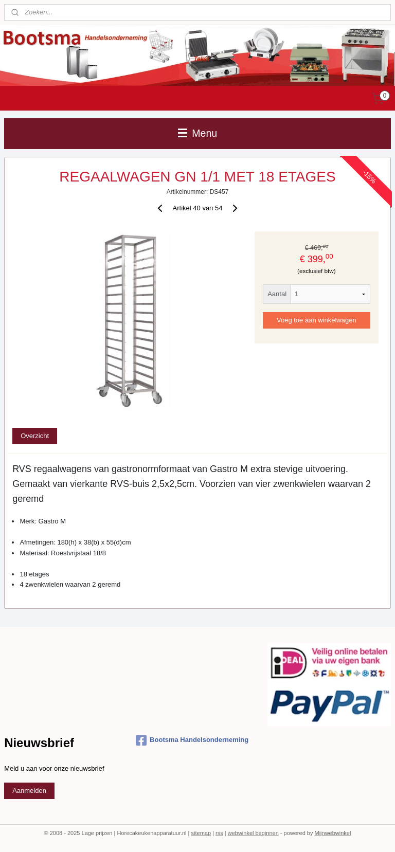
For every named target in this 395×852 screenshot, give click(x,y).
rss (219, 833)
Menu (197, 133)
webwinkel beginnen (253, 833)
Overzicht (35, 436)
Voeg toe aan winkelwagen (316, 320)
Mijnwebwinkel (332, 833)
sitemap (201, 833)
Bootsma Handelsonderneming (192, 740)
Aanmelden (29, 790)
